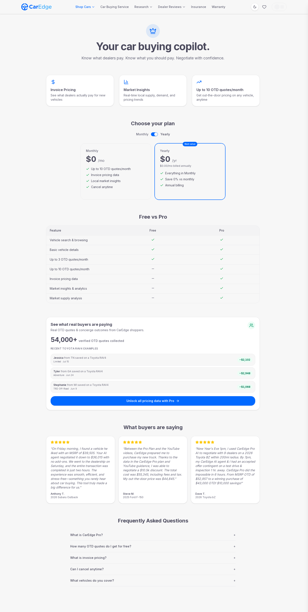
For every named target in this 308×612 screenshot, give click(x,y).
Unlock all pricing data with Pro (152, 401)
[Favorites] (264, 7)
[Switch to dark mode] (255, 7)
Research (143, 7)
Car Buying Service (114, 7)
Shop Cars (85, 7)
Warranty (218, 7)
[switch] (154, 134)
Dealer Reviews (171, 7)
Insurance (198, 7)
